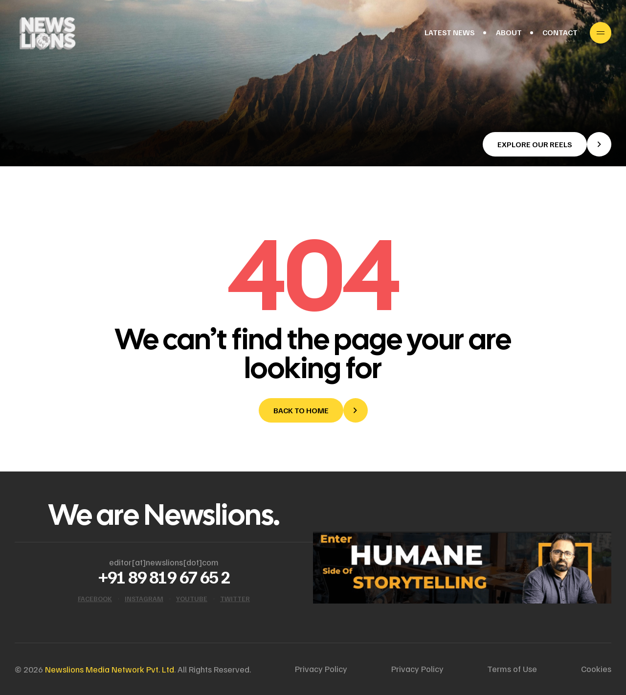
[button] (547, 144)
